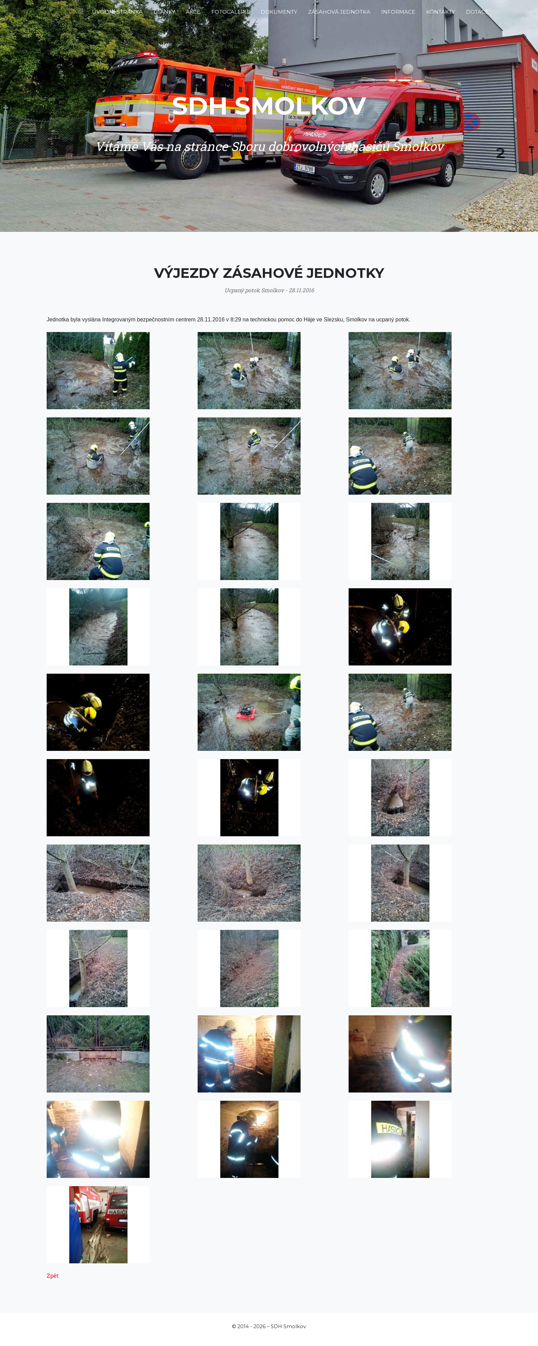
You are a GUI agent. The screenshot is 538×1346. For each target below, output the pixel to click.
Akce (193, 14)
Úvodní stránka (117, 14)
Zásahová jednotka (339, 14)
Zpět (53, 1275)
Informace (398, 14)
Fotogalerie (230, 14)
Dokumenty (279, 14)
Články (164, 14)
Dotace (477, 14)
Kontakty (440, 14)
